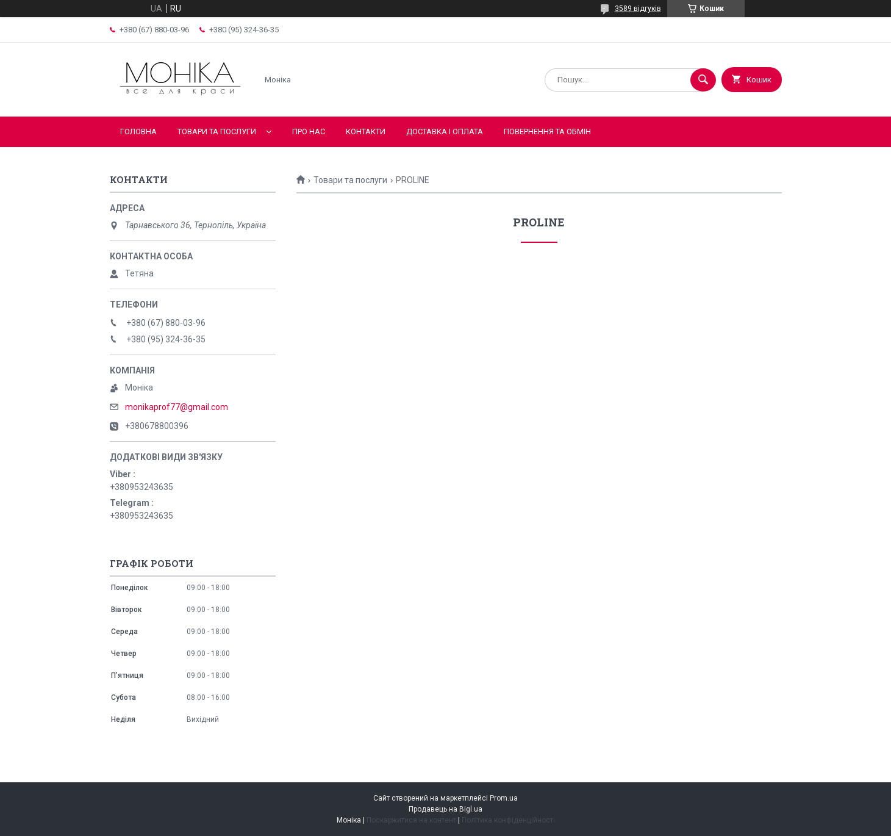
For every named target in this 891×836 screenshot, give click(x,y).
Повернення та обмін (547, 131)
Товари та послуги (216, 131)
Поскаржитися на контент (411, 820)
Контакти (365, 131)
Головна (138, 131)
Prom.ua (504, 798)
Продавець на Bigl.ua (445, 809)
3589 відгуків (638, 8)
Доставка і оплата (444, 131)
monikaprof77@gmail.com (176, 407)
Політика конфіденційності (508, 820)
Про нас (308, 131)
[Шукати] (703, 80)
